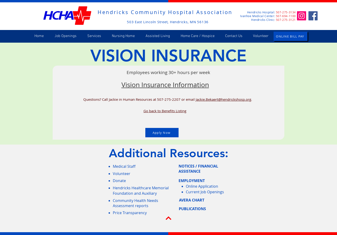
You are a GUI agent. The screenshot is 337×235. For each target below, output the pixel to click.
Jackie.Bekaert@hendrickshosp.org (223, 99)
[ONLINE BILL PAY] (291, 36)
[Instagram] (301, 15)
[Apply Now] (162, 132)
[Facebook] (313, 15)
